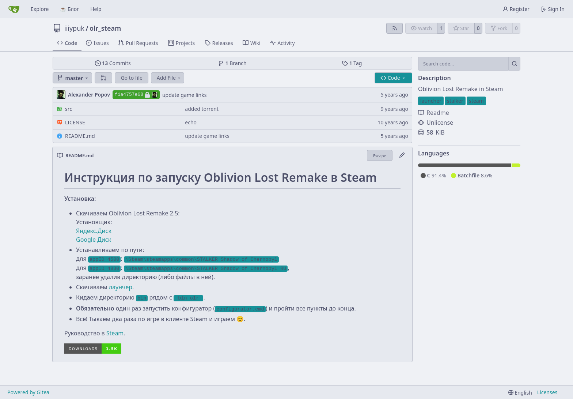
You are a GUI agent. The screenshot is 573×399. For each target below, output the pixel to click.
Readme (433, 112)
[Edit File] (402, 155)
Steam (115, 333)
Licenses (547, 392)
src (68, 108)
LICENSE (75, 122)
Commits (113, 63)
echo (191, 122)
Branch (232, 63)
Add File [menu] (169, 77)
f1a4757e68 (136, 94)
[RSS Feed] (394, 28)
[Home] (14, 9)
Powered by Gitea (28, 392)
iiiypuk (74, 28)
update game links (184, 94)
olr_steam (105, 28)
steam (476, 100)
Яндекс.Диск (93, 231)
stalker (455, 100)
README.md (80, 135)
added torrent (202, 108)
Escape (379, 155)
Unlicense (435, 122)
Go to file (131, 77)
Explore (40, 8)
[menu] (520, 392)
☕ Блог (69, 8)
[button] (103, 77)
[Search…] (514, 64)
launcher (430, 100)
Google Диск (93, 240)
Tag (352, 63)
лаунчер (120, 287)
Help (96, 8)
